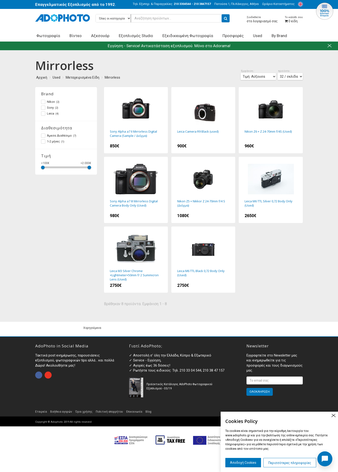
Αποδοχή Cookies (243, 462)
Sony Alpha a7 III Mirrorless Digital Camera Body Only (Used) (136, 190)
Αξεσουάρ (100, 35)
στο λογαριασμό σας (262, 19)
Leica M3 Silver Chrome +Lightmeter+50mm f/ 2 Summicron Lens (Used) (136, 259)
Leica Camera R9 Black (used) (203, 120)
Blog (148, 411)
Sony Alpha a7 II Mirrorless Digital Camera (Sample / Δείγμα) (136, 120)
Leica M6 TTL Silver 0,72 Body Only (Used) (271, 190)
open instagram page (48, 375)
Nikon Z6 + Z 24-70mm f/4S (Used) (271, 120)
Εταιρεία (41, 411)
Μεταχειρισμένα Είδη (82, 77)
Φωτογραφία (48, 35)
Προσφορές (233, 35)
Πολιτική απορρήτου (109, 411)
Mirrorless (112, 77)
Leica (50, 113)
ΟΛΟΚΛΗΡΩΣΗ (260, 391)
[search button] (226, 18)
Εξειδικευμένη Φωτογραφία (187, 35)
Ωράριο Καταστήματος (278, 4)
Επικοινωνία (134, 411)
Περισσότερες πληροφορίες (289, 463)
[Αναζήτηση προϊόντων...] (162, 18)
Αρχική (41, 77)
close (333, 415)
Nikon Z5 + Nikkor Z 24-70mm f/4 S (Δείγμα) (203, 190)
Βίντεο (75, 35)
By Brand (279, 35)
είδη (294, 19)
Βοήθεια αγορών (61, 411)
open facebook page (38, 375)
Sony (49, 108)
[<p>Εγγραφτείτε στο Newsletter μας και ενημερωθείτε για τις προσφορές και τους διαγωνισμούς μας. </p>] (274, 380)
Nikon (50, 102)
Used (257, 35)
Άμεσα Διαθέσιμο (58, 136)
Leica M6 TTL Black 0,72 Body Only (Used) (203, 259)
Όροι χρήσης (83, 411)
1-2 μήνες (52, 141)
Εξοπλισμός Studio (136, 35)
